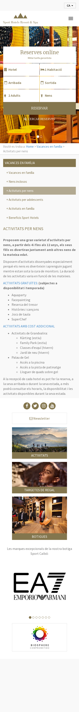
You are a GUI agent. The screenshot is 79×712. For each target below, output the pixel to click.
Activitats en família (21, 209)
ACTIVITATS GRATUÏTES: (20, 283)
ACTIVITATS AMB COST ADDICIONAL (29, 326)
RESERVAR (39, 108)
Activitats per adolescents (25, 200)
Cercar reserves (39, 119)
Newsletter (39, 418)
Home (30, 146)
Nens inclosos (17, 182)
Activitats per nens (20, 191)
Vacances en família (49, 146)
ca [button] (70, 5)
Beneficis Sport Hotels (23, 218)
